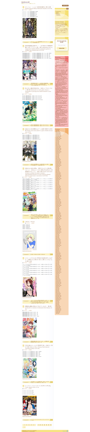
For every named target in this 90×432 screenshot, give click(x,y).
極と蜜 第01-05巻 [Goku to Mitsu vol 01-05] (61, 116)
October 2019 (58, 217)
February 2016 (58, 266)
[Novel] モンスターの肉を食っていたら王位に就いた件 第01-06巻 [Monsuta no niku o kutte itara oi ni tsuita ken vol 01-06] (61, 88)
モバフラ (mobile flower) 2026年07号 (61, 68)
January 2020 (58, 214)
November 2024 (58, 149)
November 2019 (58, 216)
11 (42, 424)
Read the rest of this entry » (27, 38)
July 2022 (57, 180)
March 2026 (58, 131)
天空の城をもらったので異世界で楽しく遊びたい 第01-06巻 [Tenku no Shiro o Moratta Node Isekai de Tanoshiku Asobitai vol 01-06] (39, 347)
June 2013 (57, 302)
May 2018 (57, 236)
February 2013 (58, 306)
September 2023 (58, 165)
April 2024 (57, 157)
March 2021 (58, 198)
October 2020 (58, 204)
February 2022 (58, 186)
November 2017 (58, 243)
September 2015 (58, 272)
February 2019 (58, 226)
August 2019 (58, 219)
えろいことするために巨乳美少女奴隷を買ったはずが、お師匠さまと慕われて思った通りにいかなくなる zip (40, 302)
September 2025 (58, 138)
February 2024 (58, 159)
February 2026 (58, 132)
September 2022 (58, 178)
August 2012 (58, 312)
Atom (27, 431)
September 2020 (58, 205)
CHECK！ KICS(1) (30, 221)
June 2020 (57, 208)
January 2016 (58, 267)
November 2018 (58, 229)
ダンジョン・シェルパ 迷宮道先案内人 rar (37, 41)
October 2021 (58, 190)
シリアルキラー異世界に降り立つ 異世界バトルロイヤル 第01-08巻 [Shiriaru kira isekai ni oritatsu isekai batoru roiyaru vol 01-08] (61, 78)
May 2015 (57, 276)
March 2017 (58, 252)
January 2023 (58, 174)
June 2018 (57, 235)
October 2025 (58, 137)
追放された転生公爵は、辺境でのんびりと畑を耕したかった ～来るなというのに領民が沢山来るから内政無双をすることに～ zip (40, 217)
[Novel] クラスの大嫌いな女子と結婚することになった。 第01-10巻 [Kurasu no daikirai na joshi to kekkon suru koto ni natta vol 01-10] (61, 102)
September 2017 (58, 245)
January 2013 (58, 307)
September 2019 (58, 218)
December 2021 (58, 188)
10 (40, 424)
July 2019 (57, 220)
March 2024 (58, 158)
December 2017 (58, 242)
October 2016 (58, 257)
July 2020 (57, 207)
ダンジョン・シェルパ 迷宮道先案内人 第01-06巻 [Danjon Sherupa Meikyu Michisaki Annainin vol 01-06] (38, 7)
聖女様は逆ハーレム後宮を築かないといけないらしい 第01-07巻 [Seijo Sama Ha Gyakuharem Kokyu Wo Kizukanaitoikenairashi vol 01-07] (61, 119)
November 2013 (58, 296)
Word (34, 430)
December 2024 (58, 148)
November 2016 (58, 256)
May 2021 (57, 196)
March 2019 (58, 225)
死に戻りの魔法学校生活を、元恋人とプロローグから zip (39, 125)
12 (44, 424)
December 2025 (58, 135)
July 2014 (57, 287)
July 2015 (57, 274)
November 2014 (58, 283)
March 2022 (58, 185)
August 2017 (58, 246)
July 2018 (57, 234)
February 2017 (58, 253)
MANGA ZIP (24, 430)
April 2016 (57, 264)
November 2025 (58, 136)
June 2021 (57, 195)
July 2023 (57, 167)
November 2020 (58, 203)
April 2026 (57, 130)
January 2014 (58, 294)
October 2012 (58, 311)
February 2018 (58, 239)
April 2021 (57, 197)
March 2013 (58, 305)
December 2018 (58, 228)
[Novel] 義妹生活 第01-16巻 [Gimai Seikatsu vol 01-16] (61, 106)
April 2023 (57, 170)
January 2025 (58, 147)
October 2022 (58, 177)
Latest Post (65, 5)
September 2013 (58, 298)
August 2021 (58, 193)
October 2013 (58, 297)
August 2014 (58, 286)
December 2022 (58, 175)
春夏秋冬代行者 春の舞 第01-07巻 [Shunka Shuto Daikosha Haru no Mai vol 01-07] (61, 122)
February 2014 (58, 293)
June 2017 (57, 248)
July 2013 (57, 301)
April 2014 (57, 291)
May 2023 (57, 169)
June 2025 (57, 141)
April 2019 (57, 224)
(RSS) (25, 431)
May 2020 (57, 209)
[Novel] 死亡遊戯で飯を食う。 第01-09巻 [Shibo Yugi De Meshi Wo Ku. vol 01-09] (61, 98)
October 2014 (58, 284)
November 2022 (58, 176)
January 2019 (58, 227)
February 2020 (58, 213)
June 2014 (57, 288)
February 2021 (58, 199)
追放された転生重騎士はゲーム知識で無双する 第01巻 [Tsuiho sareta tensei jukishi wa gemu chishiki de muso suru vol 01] (39, 130)
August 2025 (58, 139)
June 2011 (57, 313)
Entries (23, 431)
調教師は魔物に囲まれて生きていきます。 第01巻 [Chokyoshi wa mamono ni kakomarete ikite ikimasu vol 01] (38, 308)
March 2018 (58, 238)
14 (48, 424)
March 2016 (58, 265)
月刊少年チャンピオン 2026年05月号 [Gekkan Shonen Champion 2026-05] (61, 62)
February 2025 (58, 146)
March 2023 (58, 171)
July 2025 (57, 140)
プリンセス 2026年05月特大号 (61, 60)
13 (46, 424)
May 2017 (57, 249)
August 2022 (58, 179)
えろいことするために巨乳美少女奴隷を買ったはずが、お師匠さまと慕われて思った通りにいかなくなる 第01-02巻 (38, 259)
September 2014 (58, 285)
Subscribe (61, 48)
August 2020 (58, 206)
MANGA (30, 9)
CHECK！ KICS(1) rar (34, 254)
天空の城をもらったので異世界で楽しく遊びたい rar (39, 381)
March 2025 (58, 145)
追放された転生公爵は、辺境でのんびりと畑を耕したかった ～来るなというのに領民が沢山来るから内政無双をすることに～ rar (40, 215)
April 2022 (57, 184)
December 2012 (58, 308)
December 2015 (58, 268)
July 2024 (57, 154)
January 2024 (58, 160)
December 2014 (58, 282)
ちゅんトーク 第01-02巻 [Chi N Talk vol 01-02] (61, 59)
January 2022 (58, 187)
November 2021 (58, 189)
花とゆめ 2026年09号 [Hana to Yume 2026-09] (60, 108)
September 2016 (58, 258)
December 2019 (58, 215)
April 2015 (57, 277)
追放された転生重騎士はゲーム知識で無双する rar (38, 164)
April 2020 (57, 210)
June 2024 (57, 155)
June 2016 (57, 262)
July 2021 (57, 194)
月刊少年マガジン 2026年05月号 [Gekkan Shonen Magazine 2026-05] (61, 65)
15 (50, 424)
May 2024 (57, 156)
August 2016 (58, 259)
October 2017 (58, 244)
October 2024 (58, 150)
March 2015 (58, 278)
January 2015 (58, 281)
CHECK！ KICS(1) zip (41, 254)
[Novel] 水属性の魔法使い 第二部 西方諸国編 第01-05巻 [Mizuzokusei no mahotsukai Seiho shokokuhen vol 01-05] (61, 92)
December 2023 (58, 161)
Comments (31, 431)
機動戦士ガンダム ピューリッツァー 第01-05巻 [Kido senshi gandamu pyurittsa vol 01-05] (61, 95)
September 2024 (58, 151)
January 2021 (58, 200)
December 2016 (58, 255)
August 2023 (58, 166)
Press (35, 430)
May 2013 (57, 303)
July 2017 (57, 247)
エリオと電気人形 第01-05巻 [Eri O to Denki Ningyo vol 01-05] (61, 125)
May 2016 (57, 263)
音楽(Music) (58, 13)
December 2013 (58, 295)
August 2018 (58, 233)
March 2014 (58, 292)
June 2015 (57, 275)
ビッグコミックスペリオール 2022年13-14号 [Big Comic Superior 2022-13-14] (38, 386)
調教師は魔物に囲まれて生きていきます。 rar (38, 341)
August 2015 (58, 273)
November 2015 (58, 269)
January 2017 (58, 254)
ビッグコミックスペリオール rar (36, 419)
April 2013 (57, 304)
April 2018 (57, 237)
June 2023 (57, 168)
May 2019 (57, 223)
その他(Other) (58, 15)
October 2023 (58, 164)
